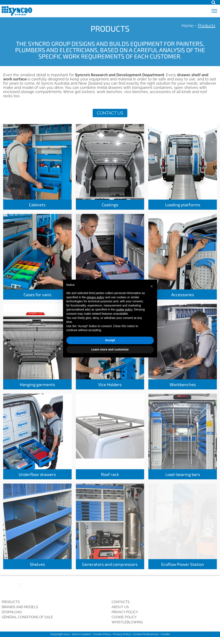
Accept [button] (110, 340)
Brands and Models (20, 607)
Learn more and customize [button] (110, 349)
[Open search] (213, 2)
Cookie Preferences (145, 634)
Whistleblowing (127, 622)
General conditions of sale (27, 617)
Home (188, 25)
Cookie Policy (124, 617)
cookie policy (124, 309)
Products (11, 602)
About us (120, 607)
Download (12, 612)
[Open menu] (214, 10)
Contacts (121, 602)
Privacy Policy (125, 612)
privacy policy (95, 297)
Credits (165, 634)
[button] (151, 286)
